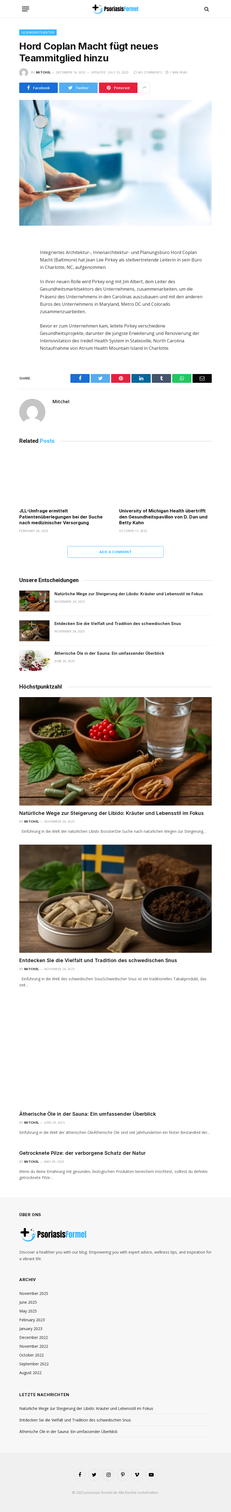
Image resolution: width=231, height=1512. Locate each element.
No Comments (148, 72)
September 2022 (34, 1363)
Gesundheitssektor (37, 32)
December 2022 (33, 1337)
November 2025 (33, 1293)
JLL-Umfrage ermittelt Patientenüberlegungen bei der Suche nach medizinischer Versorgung (61, 517)
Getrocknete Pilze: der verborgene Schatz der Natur (82, 1153)
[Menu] (25, 9)
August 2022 (30, 1372)
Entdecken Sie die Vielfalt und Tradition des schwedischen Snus (117, 623)
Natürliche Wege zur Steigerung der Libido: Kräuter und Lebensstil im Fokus (128, 593)
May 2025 (28, 1311)
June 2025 (28, 1302)
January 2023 (30, 1328)
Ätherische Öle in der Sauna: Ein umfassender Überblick (109, 653)
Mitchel (43, 72)
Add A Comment (115, 551)
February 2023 (32, 1319)
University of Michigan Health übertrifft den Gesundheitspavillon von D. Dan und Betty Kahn (163, 517)
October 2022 (31, 1355)
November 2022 (33, 1346)
